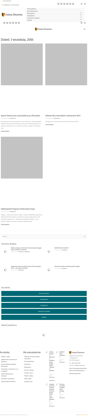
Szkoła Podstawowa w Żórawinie (8, 377)
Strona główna (31, 9)
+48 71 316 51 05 (7, 1)
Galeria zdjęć (28, 380)
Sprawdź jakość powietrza (9, 384)
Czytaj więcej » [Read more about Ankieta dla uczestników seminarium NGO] (49, 125)
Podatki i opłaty (6, 358)
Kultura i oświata (29, 371)
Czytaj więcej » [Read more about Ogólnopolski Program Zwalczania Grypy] (5, 225)
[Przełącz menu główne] (84, 29)
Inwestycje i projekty (33, 18)
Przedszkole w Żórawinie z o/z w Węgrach (9, 372)
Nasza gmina (31, 13)
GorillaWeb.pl (84, 416)
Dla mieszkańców (32, 11)
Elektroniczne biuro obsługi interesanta (32, 359)
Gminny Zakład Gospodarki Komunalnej (9, 367)
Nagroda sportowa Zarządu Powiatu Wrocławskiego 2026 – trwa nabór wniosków (26, 268)
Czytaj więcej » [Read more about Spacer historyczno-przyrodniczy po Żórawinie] (5, 132)
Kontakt (29, 20)
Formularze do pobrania (8, 381)
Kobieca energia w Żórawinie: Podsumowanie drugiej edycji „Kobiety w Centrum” (26, 249)
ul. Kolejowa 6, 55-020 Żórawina (11, 5)
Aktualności (13, 119)
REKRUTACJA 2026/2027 (61, 249)
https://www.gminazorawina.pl (78, 369)
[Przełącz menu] (81, 22)
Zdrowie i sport (28, 374)
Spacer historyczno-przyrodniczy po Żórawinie (20, 116)
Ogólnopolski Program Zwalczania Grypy (18, 209)
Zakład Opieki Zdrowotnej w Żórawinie (9, 361)
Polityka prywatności (75, 374)
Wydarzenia (27, 252)
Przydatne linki (28, 383)
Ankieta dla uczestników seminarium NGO (62, 116)
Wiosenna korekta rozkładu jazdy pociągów (67, 267)
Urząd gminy (31, 16)
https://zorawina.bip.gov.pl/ (77, 371)
